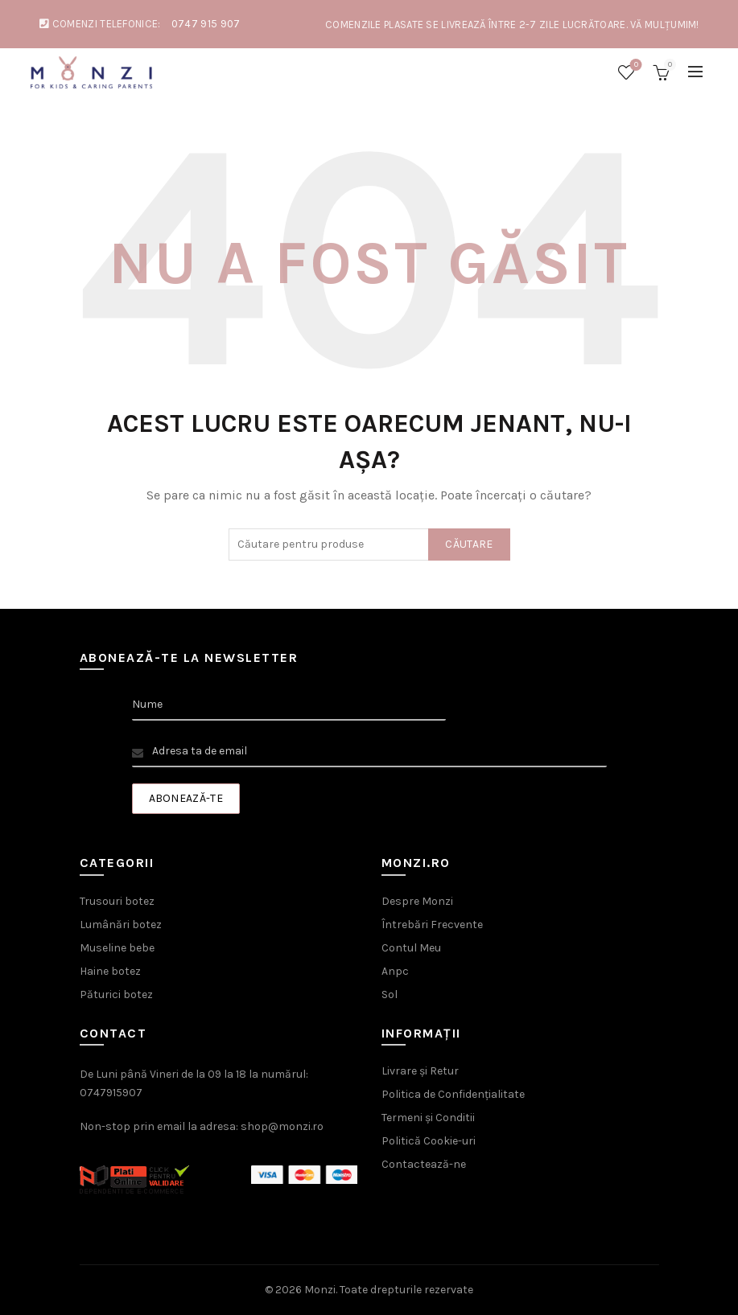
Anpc (395, 971)
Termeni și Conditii (428, 1117)
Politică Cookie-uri (428, 1141)
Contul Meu (411, 948)
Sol (389, 994)
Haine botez (110, 971)
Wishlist (634, 65)
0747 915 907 (206, 24)
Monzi (320, 1290)
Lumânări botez (121, 924)
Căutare (469, 544)
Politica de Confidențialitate (453, 1094)
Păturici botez (116, 994)
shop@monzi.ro (282, 1126)
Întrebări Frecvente (432, 924)
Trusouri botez (117, 901)
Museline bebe (117, 948)
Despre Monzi (417, 901)
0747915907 (111, 1092)
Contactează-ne (423, 1164)
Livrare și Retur (420, 1071)
